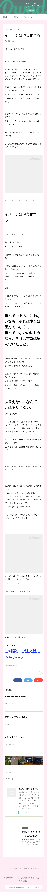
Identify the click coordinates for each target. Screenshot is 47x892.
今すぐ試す (30, 10)
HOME (5, 17)
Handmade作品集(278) (11, 665)
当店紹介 (15, 17)
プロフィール (27, 17)
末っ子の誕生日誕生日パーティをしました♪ (22, 697)
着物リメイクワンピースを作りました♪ (20, 717)
